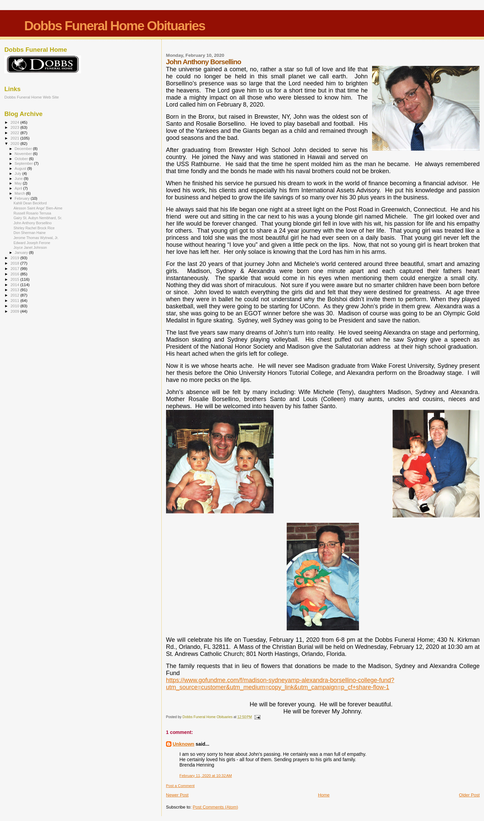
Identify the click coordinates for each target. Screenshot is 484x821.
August (21, 168)
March (20, 193)
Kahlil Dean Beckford (30, 203)
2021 (15, 138)
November (24, 154)
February (23, 198)
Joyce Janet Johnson (30, 247)
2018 (15, 263)
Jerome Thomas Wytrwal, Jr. (35, 238)
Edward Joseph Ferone (31, 243)
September (24, 163)
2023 (15, 127)
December (24, 149)
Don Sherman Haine (29, 233)
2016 (15, 274)
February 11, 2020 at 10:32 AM (205, 776)
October (22, 159)
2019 (15, 258)
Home (324, 794)
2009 (15, 311)
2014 (15, 284)
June (19, 179)
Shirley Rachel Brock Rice (33, 228)
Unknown (183, 744)
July (19, 173)
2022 (15, 132)
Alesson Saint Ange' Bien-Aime (38, 208)
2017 (15, 268)
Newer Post (177, 794)
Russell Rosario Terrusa (32, 213)
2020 (15, 143)
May (19, 183)
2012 (15, 295)
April (19, 188)
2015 (15, 279)
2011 (15, 300)
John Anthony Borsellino (32, 223)
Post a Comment (180, 786)
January (22, 252)
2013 (15, 289)
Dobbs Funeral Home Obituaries (114, 25)
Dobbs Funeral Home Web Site (31, 97)
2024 (15, 122)
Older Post (469, 794)
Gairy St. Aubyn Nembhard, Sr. (37, 218)
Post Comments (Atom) (215, 807)
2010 (15, 306)
